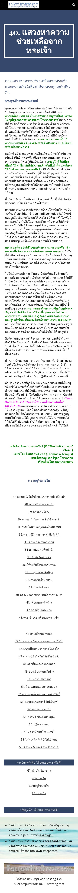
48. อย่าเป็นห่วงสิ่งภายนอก (39, 664)
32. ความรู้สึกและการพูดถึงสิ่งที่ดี (39, 534)
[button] (4, 5)
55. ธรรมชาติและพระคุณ (39, 717)
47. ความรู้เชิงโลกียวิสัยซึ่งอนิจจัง (39, 656)
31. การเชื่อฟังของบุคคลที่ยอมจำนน (39, 527)
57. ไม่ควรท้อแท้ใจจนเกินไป (39, 732)
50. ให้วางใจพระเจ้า (39, 679)
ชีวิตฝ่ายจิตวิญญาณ (39, 771)
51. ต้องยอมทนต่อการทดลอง (39, 687)
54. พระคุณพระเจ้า (39, 709)
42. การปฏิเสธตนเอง (39, 610)
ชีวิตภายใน (39, 778)
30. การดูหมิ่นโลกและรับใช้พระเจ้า (39, 519)
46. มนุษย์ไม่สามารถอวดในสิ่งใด (39, 649)
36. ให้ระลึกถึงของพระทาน (39, 565)
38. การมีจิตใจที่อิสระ (39, 580)
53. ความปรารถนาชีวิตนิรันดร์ (39, 702)
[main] (39, 41)
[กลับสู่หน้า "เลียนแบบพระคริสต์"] (39, 809)
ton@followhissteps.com (41, 851)
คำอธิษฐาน (46, 835)
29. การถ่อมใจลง (39, 512)
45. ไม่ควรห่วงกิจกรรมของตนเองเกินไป (39, 641)
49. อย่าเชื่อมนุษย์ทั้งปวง (39, 671)
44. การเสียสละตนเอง (39, 634)
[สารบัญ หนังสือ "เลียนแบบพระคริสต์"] (39, 762)
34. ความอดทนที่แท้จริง (39, 550)
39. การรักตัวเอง (39, 587)
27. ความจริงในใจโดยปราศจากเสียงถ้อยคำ (39, 497)
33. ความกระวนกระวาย (39, 542)
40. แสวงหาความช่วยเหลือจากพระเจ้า (39, 595)
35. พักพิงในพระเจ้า (39, 557)
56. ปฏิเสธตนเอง (39, 724)
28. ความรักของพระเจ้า (39, 504)
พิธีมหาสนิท (39, 793)
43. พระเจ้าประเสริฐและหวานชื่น (39, 618)
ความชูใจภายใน (39, 786)
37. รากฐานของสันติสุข (39, 572)
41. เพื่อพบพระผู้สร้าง (39, 602)
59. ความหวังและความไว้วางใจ (39, 747)
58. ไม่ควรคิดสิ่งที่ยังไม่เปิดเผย (39, 739)
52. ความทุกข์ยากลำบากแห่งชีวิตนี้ (39, 694)
